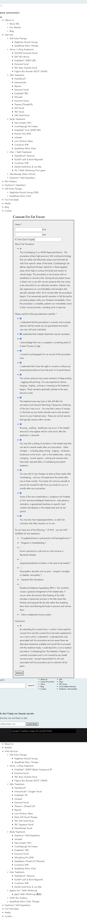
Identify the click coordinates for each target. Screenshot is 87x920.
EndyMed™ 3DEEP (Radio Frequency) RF (33, 769)
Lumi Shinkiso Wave (23, 141)
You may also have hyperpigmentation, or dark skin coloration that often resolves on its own (42, 521)
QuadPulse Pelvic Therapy (26, 45)
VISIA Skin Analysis (18, 898)
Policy (43, 684)
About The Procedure (24, 244)
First (44, 229)
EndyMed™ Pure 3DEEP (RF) (27, 130)
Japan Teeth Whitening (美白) (28, 894)
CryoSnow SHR (21, 144)
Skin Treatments (17, 75)
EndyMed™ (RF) (21, 850)
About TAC (15, 23)
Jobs (60, 679)
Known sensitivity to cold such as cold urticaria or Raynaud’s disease (41, 553)
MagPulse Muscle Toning (25, 42)
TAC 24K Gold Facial (24, 820)
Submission (20, 621)
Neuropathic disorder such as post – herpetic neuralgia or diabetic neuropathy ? (45, 573)
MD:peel (18, 97)
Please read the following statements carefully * (36, 314)
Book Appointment (10, 13)
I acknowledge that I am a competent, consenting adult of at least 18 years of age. (45, 344)
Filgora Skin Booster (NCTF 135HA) (30, 71)
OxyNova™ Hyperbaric (15, 185)
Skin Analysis (11, 181)
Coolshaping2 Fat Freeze (25, 126)
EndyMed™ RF (21, 795)
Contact (8, 210)
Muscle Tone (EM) (22, 133)
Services (9, 34)
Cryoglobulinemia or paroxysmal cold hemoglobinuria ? (46, 538)
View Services (11, 751)
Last (44, 234)
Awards (8, 747)
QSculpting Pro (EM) (24, 857)
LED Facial (19, 108)
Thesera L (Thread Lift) (24, 806)
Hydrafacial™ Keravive (24, 155)
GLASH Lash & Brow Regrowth (28, 159)
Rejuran (17, 86)
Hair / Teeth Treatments (21, 152)
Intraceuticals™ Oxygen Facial (28, 791)
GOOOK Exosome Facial (25, 53)
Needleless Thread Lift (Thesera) (29, 861)
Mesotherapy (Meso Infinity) (22, 174)
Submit (19, 673)
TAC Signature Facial (23, 824)
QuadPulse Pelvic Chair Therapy (24, 901)
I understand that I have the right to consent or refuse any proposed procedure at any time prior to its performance (45, 368)
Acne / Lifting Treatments (22, 49)
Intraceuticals (20, 82)
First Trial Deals (12, 199)
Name (18, 224)
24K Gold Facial (21, 115)
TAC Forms (63, 684)
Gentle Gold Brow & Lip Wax (27, 166)
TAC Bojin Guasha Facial (25, 67)
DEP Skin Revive (21, 56)
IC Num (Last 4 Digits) (25, 239)
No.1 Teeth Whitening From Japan (30, 170)
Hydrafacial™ (20, 78)
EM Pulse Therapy (18, 38)
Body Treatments (17, 119)
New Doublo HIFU (22, 122)
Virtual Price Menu (47, 682)
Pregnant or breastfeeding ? (33, 542)
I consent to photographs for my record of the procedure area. (45, 356)
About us (9, 20)
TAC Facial (19, 111)
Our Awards (15, 27)
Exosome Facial (21, 64)
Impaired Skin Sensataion (32, 579)
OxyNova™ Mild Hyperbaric (22, 177)
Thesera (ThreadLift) (23, 104)
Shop (61, 682)
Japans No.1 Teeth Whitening (23, 890)
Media (8, 203)
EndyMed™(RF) (21, 93)
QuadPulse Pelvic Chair (25, 148)
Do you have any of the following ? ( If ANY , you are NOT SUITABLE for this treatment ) (41, 531)
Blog (12, 31)
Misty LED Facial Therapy (25, 817)
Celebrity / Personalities (68, 689)
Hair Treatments (17, 872)
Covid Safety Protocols (67, 686)
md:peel (18, 137)
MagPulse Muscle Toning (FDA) (24, 192)
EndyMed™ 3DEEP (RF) (25, 60)
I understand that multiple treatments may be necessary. (45, 334)
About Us (44, 679)
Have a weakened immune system (36, 614)
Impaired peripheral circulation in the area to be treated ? (45, 563)
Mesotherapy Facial (23, 828)
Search (31, 685)
